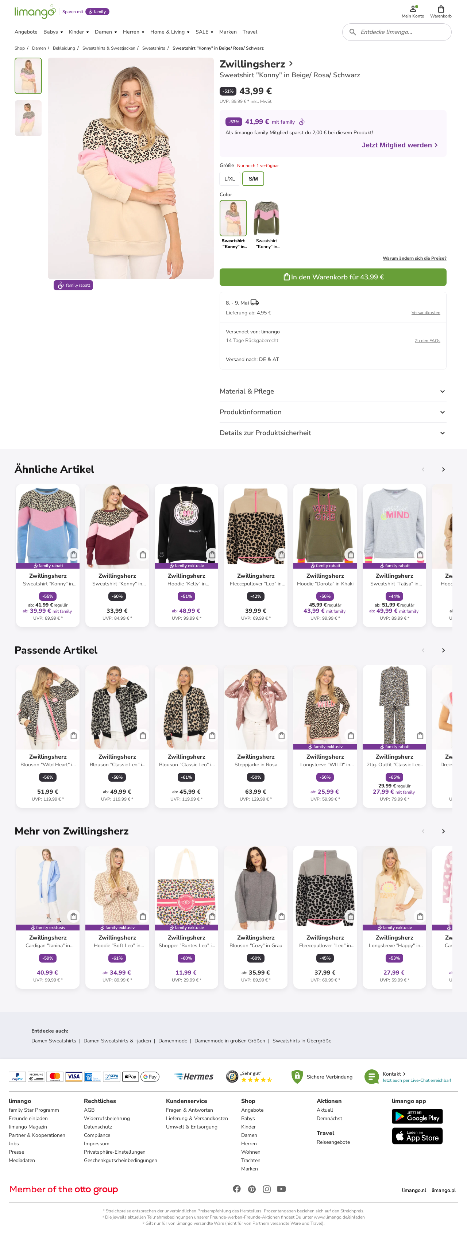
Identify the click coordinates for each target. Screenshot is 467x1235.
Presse (16, 1152)
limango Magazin (28, 1126)
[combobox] (397, 32)
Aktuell (325, 1110)
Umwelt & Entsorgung (191, 1126)
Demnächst (329, 1118)
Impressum (96, 1143)
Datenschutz (98, 1126)
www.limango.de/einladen (339, 1217)
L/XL (230, 179)
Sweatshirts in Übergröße (302, 1040)
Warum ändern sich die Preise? (415, 258)
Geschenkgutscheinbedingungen (120, 1160)
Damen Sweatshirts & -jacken (117, 1040)
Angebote (252, 1110)
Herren (249, 1143)
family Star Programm (34, 1110)
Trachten (250, 1160)
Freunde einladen (28, 1118)
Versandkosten (426, 312)
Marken (249, 1168)
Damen (249, 1135)
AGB (89, 1110)
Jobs (14, 1143)
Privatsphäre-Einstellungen (115, 1152)
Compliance (97, 1135)
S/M (253, 179)
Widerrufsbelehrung (107, 1118)
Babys (248, 1118)
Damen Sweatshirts (53, 1040)
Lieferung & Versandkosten (197, 1118)
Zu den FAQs (427, 341)
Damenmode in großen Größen (229, 1040)
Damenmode (172, 1040)
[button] (441, 11)
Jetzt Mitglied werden (400, 145)
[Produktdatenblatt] (48, 555)
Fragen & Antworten (189, 1110)
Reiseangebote (333, 1142)
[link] (266, 224)
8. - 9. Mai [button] (237, 302)
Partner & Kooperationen (37, 1135)
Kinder (248, 1126)
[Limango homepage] (35, 11)
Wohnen (250, 1152)
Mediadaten (22, 1160)
